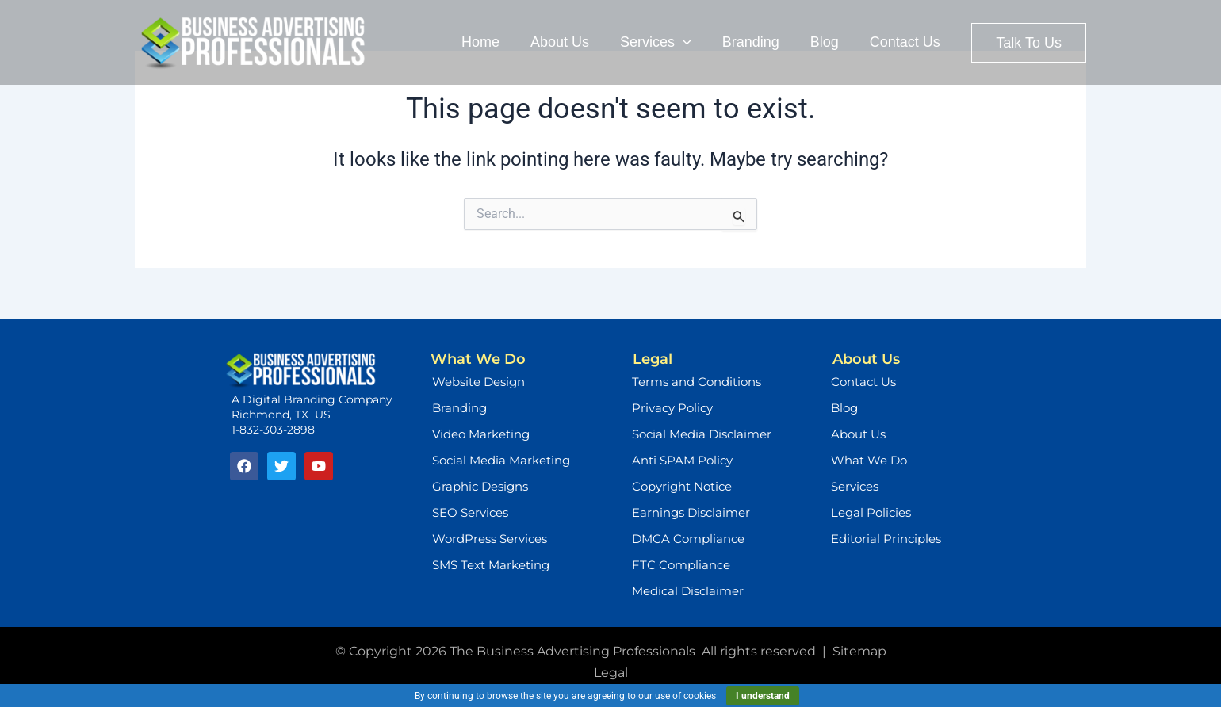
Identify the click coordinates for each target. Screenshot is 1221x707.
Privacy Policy (672, 407)
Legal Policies (871, 512)
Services (854, 486)
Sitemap (859, 651)
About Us (858, 433)
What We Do (869, 460)
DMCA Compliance (688, 538)
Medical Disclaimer (688, 590)
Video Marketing (481, 433)
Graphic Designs (480, 486)
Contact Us (863, 381)
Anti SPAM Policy (682, 460)
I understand (763, 695)
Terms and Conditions (696, 381)
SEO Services (470, 512)
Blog (844, 407)
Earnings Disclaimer (691, 512)
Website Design (478, 381)
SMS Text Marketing (490, 564)
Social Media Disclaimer (701, 433)
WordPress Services (489, 538)
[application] (691, 43)
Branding (459, 407)
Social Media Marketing (501, 460)
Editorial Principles (886, 538)
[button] (1028, 43)
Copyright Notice (682, 486)
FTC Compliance (681, 564)
